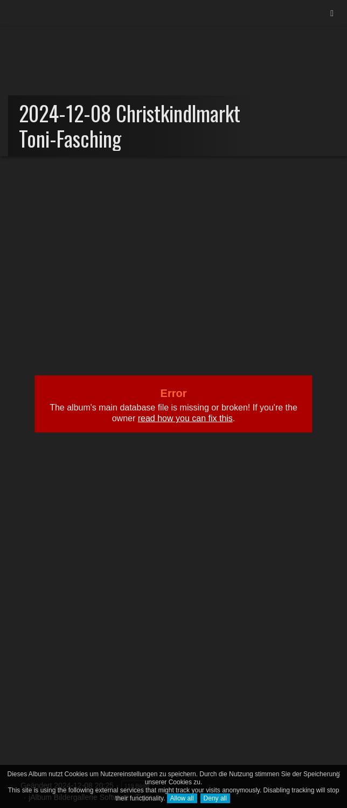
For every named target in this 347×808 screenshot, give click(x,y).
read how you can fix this (185, 418)
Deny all (215, 798)
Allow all (182, 798)
